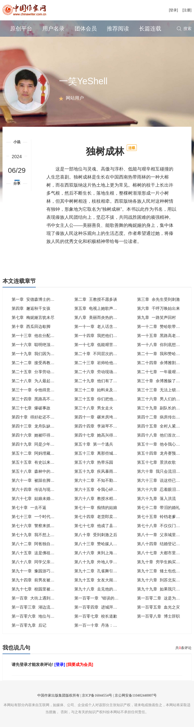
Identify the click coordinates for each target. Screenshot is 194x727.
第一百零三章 (39, 607)
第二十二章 (39, 363)
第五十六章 (93, 462)
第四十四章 (99, 426)
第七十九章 (35, 535)
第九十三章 (164, 571)
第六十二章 (101, 480)
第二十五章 (37, 372)
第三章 (158, 299)
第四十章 (35, 417)
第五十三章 (103, 453)
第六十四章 (41, 489)
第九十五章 (99, 580)
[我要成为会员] (79, 664)
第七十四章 (97, 517)
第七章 (33, 317)
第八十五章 (37, 553)
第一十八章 (164, 345)
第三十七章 (31, 408)
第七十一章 (95, 507)
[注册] (186, 10)
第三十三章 (162, 390)
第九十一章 (39, 571)
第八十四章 (162, 544)
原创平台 (21, 28)
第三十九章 (162, 408)
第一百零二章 (160, 598)
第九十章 (162, 562)
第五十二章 (41, 453)
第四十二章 (162, 417)
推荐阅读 (118, 28)
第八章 (97, 317)
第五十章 (93, 444)
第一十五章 (162, 335)
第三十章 (160, 381)
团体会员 (86, 28)
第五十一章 (162, 444)
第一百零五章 (158, 607)
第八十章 (95, 535)
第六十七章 (35, 498)
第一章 (35, 299)
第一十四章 (101, 335)
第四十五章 (162, 426)
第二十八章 (39, 381)
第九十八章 (101, 589)
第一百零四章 (101, 607)
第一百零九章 (29, 625)
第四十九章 (37, 444)
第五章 (97, 308)
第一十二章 (160, 326)
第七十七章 (103, 526)
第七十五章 (162, 517)
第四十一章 (99, 417)
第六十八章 (97, 498)
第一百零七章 (95, 616)
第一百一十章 (101, 625)
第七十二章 (158, 507)
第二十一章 (164, 354)
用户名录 (53, 28)
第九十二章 (101, 571)
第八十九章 (101, 562)
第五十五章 (41, 462)
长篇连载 (150, 28)
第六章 (158, 308)
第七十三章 (35, 517)
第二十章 (101, 354)
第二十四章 (162, 363)
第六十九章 (156, 498)
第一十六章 (37, 345)
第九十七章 (39, 589)
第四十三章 (37, 426)
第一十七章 (101, 345)
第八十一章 (160, 535)
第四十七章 (101, 435)
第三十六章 (164, 399)
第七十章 (29, 507)
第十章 (31, 326)
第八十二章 (35, 544)
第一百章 (39, 598)
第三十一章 (37, 390)
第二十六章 (101, 372)
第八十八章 (39, 562)
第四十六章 (37, 435)
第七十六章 (37, 526)
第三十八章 (93, 408)
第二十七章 (164, 372)
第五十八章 (39, 471)
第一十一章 (97, 326)
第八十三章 (99, 544)
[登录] (173, 10)
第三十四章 (37, 399)
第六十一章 (39, 480)
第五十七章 (156, 462)
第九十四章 (39, 580)
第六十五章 (103, 489)
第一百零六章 (35, 616)
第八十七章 (164, 553)
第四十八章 (164, 435)
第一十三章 (39, 335)
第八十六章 (99, 553)
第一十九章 (39, 354)
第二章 (95, 299)
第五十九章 (101, 471)
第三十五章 (101, 399)
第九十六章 (162, 580)
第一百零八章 (158, 616)
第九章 (156, 317)
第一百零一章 (99, 598)
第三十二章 (99, 390)
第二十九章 (99, 381)
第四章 (31, 308)
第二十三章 (101, 363)
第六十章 (162, 471)
